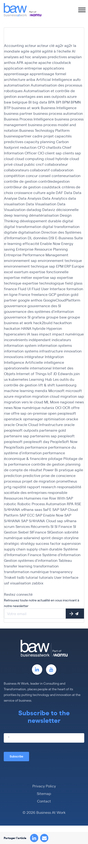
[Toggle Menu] (82, 10)
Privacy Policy (44, 785)
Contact (44, 800)
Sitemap (44, 793)
